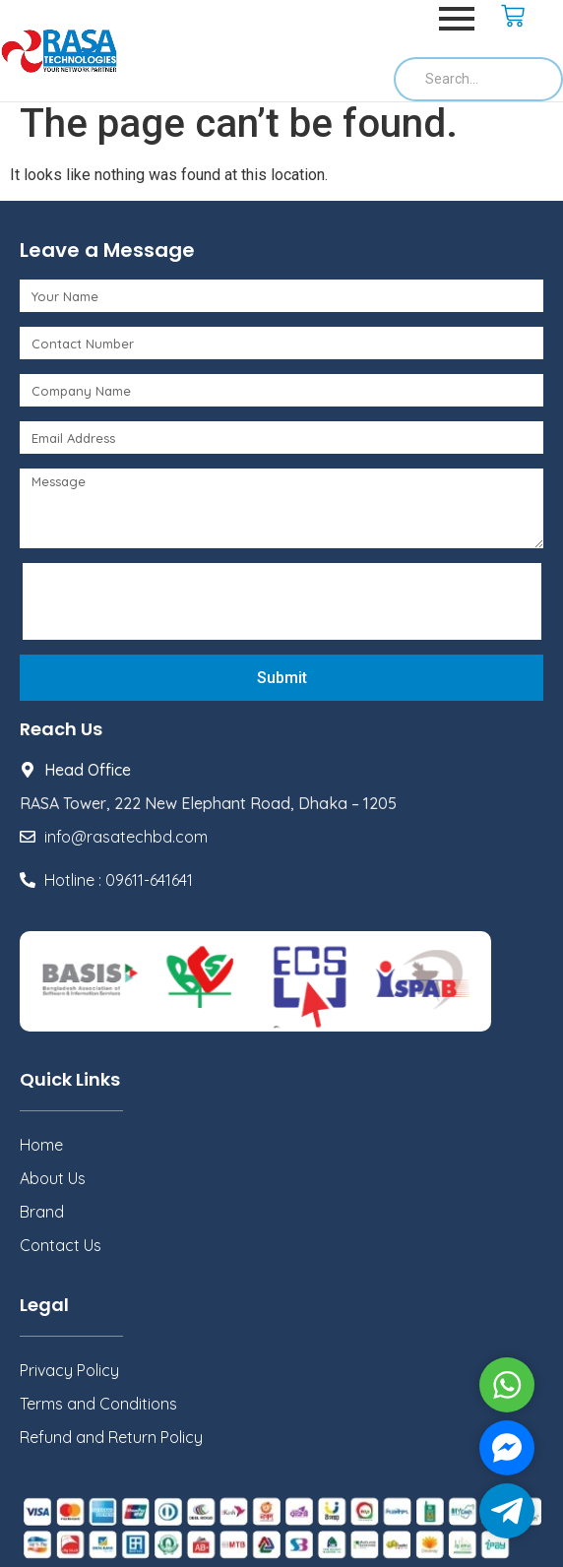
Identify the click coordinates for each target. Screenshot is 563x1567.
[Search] (478, 79)
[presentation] (179, 601)
